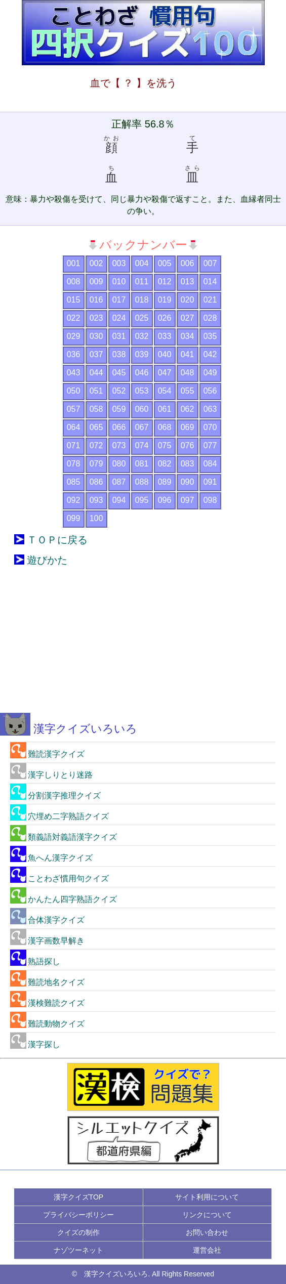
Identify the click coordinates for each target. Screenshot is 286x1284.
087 (119, 482)
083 (187, 463)
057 (73, 409)
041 (187, 354)
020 (187, 299)
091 (210, 482)
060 (142, 409)
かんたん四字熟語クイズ (63, 899)
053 (142, 391)
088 (142, 482)
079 (96, 463)
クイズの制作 (78, 1232)
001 (73, 263)
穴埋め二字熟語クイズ (59, 816)
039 (142, 354)
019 (165, 299)
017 (119, 299)
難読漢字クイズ (47, 754)
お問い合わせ (207, 1232)
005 (165, 263)
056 (210, 391)
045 (119, 372)
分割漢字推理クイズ (55, 795)
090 (187, 482)
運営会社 (207, 1250)
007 (210, 263)
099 (73, 518)
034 (187, 336)
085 (73, 482)
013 (187, 281)
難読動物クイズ (47, 1023)
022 (73, 318)
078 (73, 463)
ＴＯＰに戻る (57, 539)
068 (165, 427)
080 (119, 463)
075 (165, 445)
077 (210, 445)
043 (73, 372)
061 (165, 409)
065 (96, 427)
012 (165, 281)
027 (187, 318)
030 (96, 336)
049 (210, 372)
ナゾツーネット (78, 1250)
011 (142, 281)
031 (119, 336)
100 (96, 518)
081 (142, 463)
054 (165, 391)
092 (73, 500)
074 (142, 445)
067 (142, 427)
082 (165, 463)
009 (96, 281)
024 (119, 318)
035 (210, 336)
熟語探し (35, 961)
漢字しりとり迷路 (51, 775)
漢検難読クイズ (47, 1003)
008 (73, 281)
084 (210, 463)
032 (142, 336)
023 (96, 318)
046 (142, 372)
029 (73, 336)
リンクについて (207, 1215)
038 (119, 354)
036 (73, 354)
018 (142, 299)
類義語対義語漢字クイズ (63, 837)
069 (187, 427)
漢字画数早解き (47, 940)
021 (210, 299)
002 (96, 263)
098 (210, 500)
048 (187, 372)
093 (96, 500)
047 (165, 372)
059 (119, 409)
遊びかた (47, 560)
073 (119, 445)
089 (165, 482)
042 (210, 354)
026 (165, 318)
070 (210, 427)
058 (96, 409)
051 (96, 391)
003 (119, 263)
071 (73, 445)
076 (187, 445)
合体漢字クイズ (47, 920)
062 (187, 409)
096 (165, 500)
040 (165, 354)
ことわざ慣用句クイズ (59, 878)
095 (142, 500)
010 (119, 281)
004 (142, 263)
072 (96, 445)
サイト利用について (207, 1197)
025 (142, 318)
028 (210, 318)
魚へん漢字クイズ (51, 857)
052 (119, 391)
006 (187, 263)
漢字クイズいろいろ (68, 728)
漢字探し (35, 1044)
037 (96, 354)
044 (96, 372)
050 (73, 391)
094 (119, 500)
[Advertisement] (143, 647)
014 (210, 281)
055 (187, 391)
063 (210, 409)
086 (96, 482)
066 (119, 427)
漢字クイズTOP (79, 1197)
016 (96, 299)
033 (165, 336)
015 (73, 299)
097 (187, 500)
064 (73, 427)
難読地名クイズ (47, 982)
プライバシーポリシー (78, 1215)
